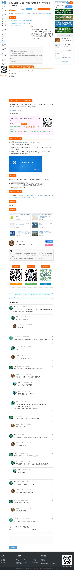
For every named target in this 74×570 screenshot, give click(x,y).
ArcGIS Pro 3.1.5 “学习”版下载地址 (21, 23)
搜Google (71, 3)
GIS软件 (29, 9)
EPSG (17, 559)
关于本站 (3, 559)
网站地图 (31, 568)
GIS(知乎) (34, 560)
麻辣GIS (17, 13)
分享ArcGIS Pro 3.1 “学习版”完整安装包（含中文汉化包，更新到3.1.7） (44, 13)
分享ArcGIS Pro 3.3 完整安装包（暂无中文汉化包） (25, 291)
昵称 (10, 530)
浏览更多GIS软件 (64, 61)
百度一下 (67, 3)
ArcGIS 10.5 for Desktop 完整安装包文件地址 (67, 45)
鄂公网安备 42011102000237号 (51, 568)
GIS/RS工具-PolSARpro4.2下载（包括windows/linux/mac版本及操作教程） (67, 40)
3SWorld (26, 560)
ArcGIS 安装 (12, 10)
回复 (52, 313)
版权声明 (3, 560)
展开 (32, 26)
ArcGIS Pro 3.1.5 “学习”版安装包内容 (21, 20)
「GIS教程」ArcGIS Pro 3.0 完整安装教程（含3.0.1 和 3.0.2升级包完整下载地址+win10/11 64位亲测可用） (67, 57)
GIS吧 (17, 560)
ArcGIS (41, 9)
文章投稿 (43, 560)
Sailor (21, 241)
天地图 (25, 562)
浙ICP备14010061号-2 (38, 568)
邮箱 (34, 530)
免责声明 (3, 562)
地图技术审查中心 (20, 563)
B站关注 (49, 244)
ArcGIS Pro (47, 9)
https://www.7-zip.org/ (15, 110)
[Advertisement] (20, 38)
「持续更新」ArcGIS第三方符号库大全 (67, 51)
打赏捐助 (43, 559)
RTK (25, 559)
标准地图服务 (35, 562)
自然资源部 (18, 562)
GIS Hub (34, 559)
